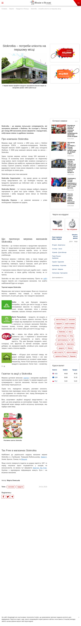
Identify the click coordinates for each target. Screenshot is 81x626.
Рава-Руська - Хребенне (56, 257)
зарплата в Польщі (61, 356)
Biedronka (62, 332)
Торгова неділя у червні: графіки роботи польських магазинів (71, 198)
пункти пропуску (63, 340)
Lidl (72, 340)
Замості (44, 457)
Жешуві (24, 459)
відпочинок (70, 344)
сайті (45, 278)
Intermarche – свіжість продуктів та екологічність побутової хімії (31, 543)
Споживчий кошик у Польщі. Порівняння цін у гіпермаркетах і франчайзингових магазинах (31, 556)
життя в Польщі (61, 319)
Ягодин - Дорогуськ (58, 245)
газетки (26, 378)
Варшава (73, 356)
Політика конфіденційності (29, 605)
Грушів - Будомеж (58, 262)
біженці (70, 348)
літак (70, 332)
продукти (20, 487)
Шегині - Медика (57, 269)
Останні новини (59, 121)
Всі (76, 121)
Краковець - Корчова (59, 265)
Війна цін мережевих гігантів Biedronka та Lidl (30, 580)
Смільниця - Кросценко (60, 273)
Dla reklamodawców (45, 605)
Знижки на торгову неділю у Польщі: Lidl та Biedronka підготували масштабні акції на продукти (71, 166)
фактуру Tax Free (40, 468)
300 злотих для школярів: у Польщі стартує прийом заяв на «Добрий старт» (71, 148)
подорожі (59, 323)
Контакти (64, 605)
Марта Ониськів (13, 480)
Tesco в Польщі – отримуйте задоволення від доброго (30, 567)
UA (78, 3)
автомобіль (60, 344)
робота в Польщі (69, 328)
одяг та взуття (58, 352)
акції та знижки (70, 323)
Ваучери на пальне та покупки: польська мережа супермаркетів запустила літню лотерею (72, 130)
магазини (11, 487)
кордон (58, 328)
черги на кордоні (71, 352)
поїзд (71, 336)
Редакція (56, 605)
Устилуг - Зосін (57, 249)
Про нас (17, 605)
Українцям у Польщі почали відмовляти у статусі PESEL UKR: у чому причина (72, 183)
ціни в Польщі (62, 336)
